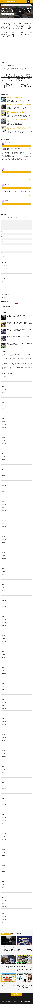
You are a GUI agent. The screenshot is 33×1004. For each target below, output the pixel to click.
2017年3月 (4, 625)
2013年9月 (4, 759)
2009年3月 (4, 906)
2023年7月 (4, 383)
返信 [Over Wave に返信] (29, 179)
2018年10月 (4, 565)
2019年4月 (4, 545)
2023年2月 (4, 399)
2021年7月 (4, 459)
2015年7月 (4, 689)
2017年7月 (4, 612)
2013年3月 (4, 779)
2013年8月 (4, 763)
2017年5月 (4, 619)
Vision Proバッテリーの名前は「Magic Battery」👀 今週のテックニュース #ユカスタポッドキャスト (24, 950)
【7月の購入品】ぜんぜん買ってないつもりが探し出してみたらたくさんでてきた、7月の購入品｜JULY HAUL (24, 987)
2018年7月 (4, 574)
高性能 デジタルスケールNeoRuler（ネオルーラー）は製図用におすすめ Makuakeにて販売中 (24, 968)
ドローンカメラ (5, 278)
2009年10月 (4, 887)
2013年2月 (4, 782)
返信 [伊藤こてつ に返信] (29, 195)
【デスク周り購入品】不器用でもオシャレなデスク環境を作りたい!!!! (8, 967)
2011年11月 (4, 823)
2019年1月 (4, 555)
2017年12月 (4, 597)
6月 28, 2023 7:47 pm (5, 187)
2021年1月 (4, 478)
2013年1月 (4, 785)
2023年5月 (4, 389)
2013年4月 (4, 775)
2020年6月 (4, 501)
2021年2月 (4, 475)
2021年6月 (4, 462)
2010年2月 (4, 878)
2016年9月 (4, 644)
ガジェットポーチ (5, 268)
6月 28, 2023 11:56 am (6, 146)
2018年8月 (4, 571)
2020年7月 (4, 498)
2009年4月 (4, 903)
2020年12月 (4, 482)
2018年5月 (4, 581)
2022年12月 (4, 405)
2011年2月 (4, 842)
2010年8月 (4, 858)
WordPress (29, 1001)
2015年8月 (4, 686)
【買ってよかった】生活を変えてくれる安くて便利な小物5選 (19, 104)
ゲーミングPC (4, 275)
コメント (2, 219)
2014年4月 (4, 737)
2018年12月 (4, 558)
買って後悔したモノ (5, 297)
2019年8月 (4, 533)
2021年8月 (4, 456)
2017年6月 (4, 616)
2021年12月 (4, 443)
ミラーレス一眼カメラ (6, 284)
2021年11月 (4, 446)
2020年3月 (4, 510)
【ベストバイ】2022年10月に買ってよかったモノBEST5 (18, 97)
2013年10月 (4, 756)
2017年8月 (4, 609)
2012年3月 (4, 814)
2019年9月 (4, 529)
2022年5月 (4, 427)
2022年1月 (4, 440)
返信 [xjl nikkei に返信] (29, 208)
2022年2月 (4, 437)
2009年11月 (4, 884)
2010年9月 (4, 855)
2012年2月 (4, 817)
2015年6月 (4, 692)
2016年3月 (4, 664)
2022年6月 (4, 424)
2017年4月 (4, 622)
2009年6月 (4, 897)
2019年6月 (4, 539)
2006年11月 (4, 922)
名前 (2, 231)
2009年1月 (4, 910)
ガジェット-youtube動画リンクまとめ (20, 1000)
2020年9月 (4, 491)
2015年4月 (4, 699)
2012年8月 (4, 801)
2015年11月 (4, 676)
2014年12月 (4, 712)
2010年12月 (4, 846)
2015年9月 (4, 683)
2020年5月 (4, 504)
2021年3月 (4, 472)
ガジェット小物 (10, 14)
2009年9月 (4, 890)
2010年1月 (4, 881)
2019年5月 (4, 542)
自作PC (3, 290)
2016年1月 (4, 670)
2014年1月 (4, 747)
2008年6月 (4, 916)
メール (2, 236)
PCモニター (4, 259)
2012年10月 (4, 795)
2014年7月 (4, 727)
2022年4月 (4, 430)
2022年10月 (4, 411)
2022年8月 (4, 418)
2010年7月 (4, 862)
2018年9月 (4, 568)
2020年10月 (4, 488)
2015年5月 (4, 696)
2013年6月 (4, 769)
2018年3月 (4, 587)
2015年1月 (4, 708)
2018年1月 (4, 593)
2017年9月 (4, 606)
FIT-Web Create (19, 1001)
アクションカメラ (5, 265)
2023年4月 (4, 392)
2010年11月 (4, 849)
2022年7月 (4, 421)
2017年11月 (4, 600)
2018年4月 (4, 584)
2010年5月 (4, 868)
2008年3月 (4, 919)
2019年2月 (4, 552)
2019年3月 (4, 549)
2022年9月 (4, 414)
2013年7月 (4, 766)
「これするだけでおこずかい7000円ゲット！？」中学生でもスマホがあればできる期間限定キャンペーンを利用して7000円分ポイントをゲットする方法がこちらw (16, 26)
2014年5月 (4, 734)
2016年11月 (4, 638)
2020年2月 (4, 514)
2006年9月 (4, 925)
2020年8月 (4, 494)
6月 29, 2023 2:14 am (5, 203)
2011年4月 (4, 836)
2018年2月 (4, 590)
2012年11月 (4, 791)
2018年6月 (4, 577)
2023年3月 (4, 395)
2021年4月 (4, 469)
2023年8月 (4, 379)
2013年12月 (4, 750)
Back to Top (16, 994)
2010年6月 (4, 865)
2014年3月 (4, 740)
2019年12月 (4, 520)
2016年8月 (4, 648)
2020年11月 (4, 485)
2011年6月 (4, 833)
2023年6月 (4, 386)
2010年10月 (4, 852)
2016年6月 (4, 654)
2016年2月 (4, 667)
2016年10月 (4, 641)
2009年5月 (4, 900)
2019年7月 (4, 536)
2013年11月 (4, 753)
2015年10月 (4, 680)
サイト (2, 241)
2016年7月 (4, 651)
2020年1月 (4, 517)
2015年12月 (4, 673)
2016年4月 (4, 660)
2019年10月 (4, 526)
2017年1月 (4, 632)
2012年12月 (4, 788)
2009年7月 (4, 894)
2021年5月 (4, 466)
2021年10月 (4, 450)
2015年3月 (4, 702)
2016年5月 (4, 657)
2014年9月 (4, 721)
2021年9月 (4, 453)
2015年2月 (4, 705)
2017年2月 (4, 628)
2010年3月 (4, 874)
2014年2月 (4, 743)
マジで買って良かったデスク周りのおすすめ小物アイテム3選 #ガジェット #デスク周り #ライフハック (8, 949)
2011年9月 (4, 826)
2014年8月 (4, 724)
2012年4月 (4, 810)
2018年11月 (4, 561)
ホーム (3, 281)
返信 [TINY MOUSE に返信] (29, 163)
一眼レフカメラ (5, 287)
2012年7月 (4, 804)
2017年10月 (4, 603)
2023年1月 (4, 402)
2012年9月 (4, 798)
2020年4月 (4, 507)
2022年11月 (4, 408)
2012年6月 (4, 807)
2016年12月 (4, 635)
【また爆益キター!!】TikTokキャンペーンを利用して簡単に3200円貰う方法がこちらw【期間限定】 (16, 34)
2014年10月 (4, 718)
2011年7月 (4, 830)
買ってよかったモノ (5, 294)
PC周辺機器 (4, 262)
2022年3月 (4, 434)
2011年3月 (4, 839)
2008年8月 (4, 913)
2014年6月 (4, 731)
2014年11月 (4, 715)
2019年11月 (4, 523)
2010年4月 (4, 871)
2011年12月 (4, 820)
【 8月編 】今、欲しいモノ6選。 (8, 985)
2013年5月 (4, 772)
